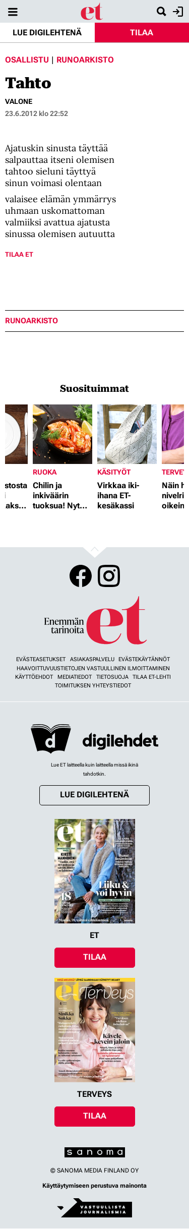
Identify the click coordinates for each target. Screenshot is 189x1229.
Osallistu (27, 60)
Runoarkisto (85, 60)
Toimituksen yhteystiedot (93, 685)
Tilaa (141, 32)
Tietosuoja (112, 677)
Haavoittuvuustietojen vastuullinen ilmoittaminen (93, 668)
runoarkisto (31, 321)
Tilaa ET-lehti (152, 677)
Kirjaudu (176, 12)
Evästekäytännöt (144, 659)
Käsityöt (114, 472)
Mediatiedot (74, 677)
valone (18, 101)
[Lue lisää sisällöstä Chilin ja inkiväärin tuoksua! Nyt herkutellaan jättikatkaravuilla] (62, 434)
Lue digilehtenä (47, 32)
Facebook (81, 576)
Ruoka (44, 472)
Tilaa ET (19, 254)
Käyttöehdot (34, 677)
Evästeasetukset (41, 659)
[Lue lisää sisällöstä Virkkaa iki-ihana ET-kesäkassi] (127, 434)
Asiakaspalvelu (92, 659)
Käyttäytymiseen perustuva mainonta (94, 1185)
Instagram (109, 576)
